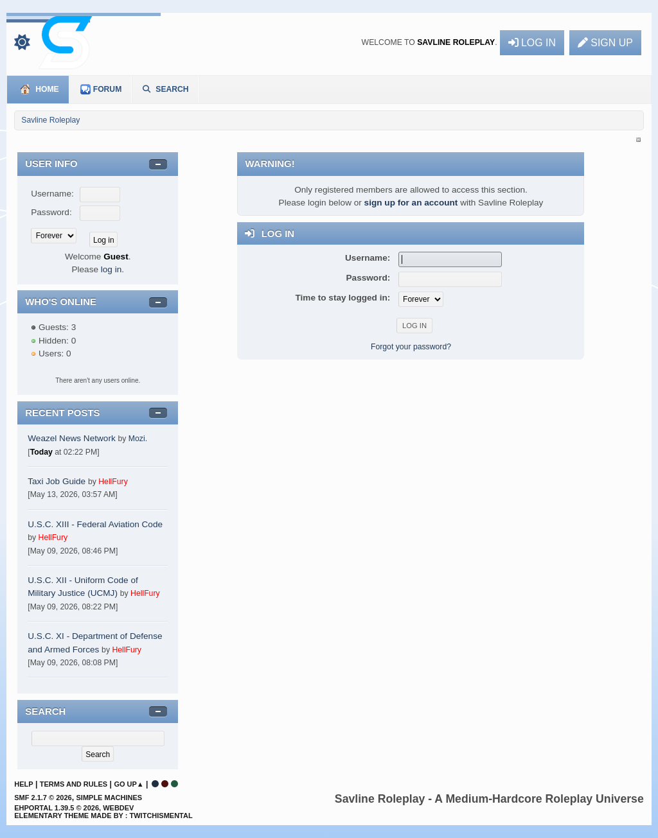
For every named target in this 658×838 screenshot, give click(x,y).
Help (23, 784)
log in (111, 269)
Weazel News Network (71, 438)
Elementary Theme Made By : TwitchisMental (103, 815)
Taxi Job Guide (56, 481)
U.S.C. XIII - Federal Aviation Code (95, 524)
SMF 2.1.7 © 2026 (42, 797)
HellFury (113, 481)
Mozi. (138, 438)
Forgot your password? (411, 346)
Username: (52, 193)
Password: (51, 212)
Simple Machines (109, 797)
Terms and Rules (73, 784)
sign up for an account (411, 202)
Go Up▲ (128, 784)
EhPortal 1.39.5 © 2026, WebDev (74, 808)
